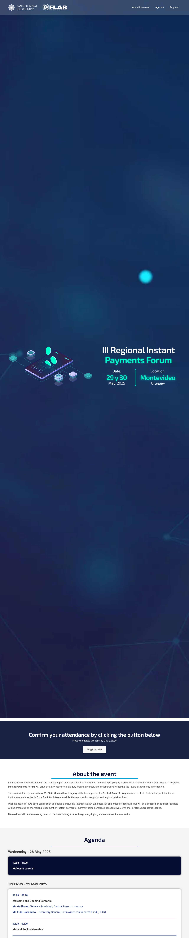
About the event (140, 7)
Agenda (159, 7)
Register (174, 7)
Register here (94, 749)
